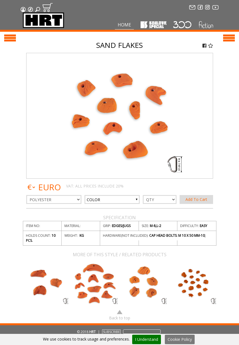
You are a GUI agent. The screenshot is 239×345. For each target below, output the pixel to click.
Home (124, 25)
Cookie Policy (180, 339)
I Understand (146, 339)
